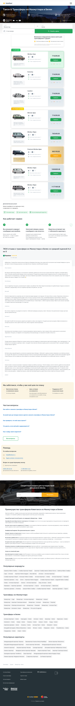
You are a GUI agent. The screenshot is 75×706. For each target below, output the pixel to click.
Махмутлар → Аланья (42, 599)
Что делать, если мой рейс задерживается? (16, 426)
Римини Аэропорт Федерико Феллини (14, 656)
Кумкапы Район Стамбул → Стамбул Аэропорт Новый (18, 570)
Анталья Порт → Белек (39, 625)
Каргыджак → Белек (26, 619)
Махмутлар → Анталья (35, 602)
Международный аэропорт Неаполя (51, 644)
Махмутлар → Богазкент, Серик (12, 608)
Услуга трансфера (7, 675)
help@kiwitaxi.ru (10, 455)
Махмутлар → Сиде (9, 599)
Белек (22, 664)
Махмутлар (17, 664)
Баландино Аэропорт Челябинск (12, 653)
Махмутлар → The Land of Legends (32, 608)
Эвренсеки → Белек (62, 619)
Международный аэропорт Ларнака (13, 641)
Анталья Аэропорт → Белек (11, 619)
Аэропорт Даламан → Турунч (60, 588)
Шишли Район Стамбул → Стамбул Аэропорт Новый (36, 588)
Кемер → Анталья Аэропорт (11, 582)
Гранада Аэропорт (38, 647)
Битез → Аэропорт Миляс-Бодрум (29, 579)
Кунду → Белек (53, 622)
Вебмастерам (23, 679)
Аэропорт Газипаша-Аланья (60, 650)
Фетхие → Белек (37, 628)
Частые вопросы (6, 679)
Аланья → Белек (43, 622)
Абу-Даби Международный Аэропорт (14, 644)
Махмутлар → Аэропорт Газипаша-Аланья (15, 602)
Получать (50, 495)
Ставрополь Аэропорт (32, 656)
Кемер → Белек (21, 622)
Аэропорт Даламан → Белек (11, 625)
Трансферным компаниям (26, 672)
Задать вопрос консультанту (14, 458)
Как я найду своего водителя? (12, 431)
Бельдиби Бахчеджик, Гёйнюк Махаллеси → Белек (17, 628)
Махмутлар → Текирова (33, 605)
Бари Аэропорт (28, 653)
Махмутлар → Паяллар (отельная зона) (14, 605)
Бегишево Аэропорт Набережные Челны (55, 647)
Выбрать (55, 60)
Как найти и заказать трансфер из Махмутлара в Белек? (20, 409)
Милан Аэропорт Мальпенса (56, 641)
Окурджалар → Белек (9, 631)
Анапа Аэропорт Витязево (33, 644)
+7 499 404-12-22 (25, 469)
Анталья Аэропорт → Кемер (42, 576)
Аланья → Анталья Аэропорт (28, 582)
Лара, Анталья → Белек (45, 582)
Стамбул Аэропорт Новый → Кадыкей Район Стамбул (54, 579)
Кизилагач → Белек (9, 622)
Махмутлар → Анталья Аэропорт (25, 599)
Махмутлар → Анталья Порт (49, 605)
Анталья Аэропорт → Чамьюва (60, 576)
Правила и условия (39, 701)
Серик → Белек (22, 631)
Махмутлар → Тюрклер (49, 602)
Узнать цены (53, 31)
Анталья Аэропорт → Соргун (31, 585)
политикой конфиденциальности (41, 500)
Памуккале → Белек (49, 628)
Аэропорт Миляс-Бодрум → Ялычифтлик (25, 573)
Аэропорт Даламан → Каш (11, 579)
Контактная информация (8, 683)
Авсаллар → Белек (50, 619)
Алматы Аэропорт (9, 650)
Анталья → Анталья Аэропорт (46, 573)
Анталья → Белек (38, 619)
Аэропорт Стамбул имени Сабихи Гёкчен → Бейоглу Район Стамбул (52, 570)
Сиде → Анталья (8, 573)
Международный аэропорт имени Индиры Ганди (47, 653)
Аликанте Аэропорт (9, 647)
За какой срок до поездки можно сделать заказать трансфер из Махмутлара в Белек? (29, 415)
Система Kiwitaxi (6, 672)
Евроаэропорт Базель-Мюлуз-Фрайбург (35, 641)
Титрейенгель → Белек (62, 628)
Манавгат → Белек (52, 625)
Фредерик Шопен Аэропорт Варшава (25, 650)
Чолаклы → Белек (31, 622)
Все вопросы (10, 438)
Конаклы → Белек (26, 625)
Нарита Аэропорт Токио (44, 650)
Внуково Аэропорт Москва (24, 647)
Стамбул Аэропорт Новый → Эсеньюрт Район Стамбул (18, 576)
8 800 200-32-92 (7, 469)
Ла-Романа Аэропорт (45, 656)
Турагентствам (23, 675)
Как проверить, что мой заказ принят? (14, 420)
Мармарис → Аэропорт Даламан (12, 585)
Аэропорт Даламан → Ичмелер (12, 588)
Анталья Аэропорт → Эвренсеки (49, 585)
